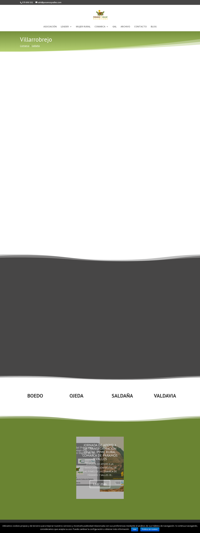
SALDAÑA (122, 395)
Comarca (24, 45)
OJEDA (76, 395)
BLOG (154, 26)
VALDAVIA (165, 395)
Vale (134, 529)
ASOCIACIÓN (50, 26)
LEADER (65, 26)
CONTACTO (140, 26)
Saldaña (36, 45)
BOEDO (35, 395)
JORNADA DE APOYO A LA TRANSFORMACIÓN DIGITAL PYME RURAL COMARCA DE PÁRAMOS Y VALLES (100, 452)
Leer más (100, 484)
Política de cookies (150, 529)
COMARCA (100, 26)
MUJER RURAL (83, 26)
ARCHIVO (125, 26)
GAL (114, 26)
